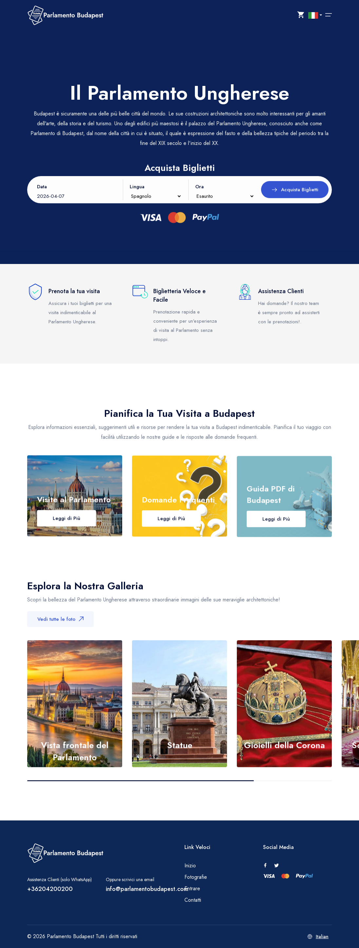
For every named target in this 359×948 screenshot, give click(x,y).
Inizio (190, 865)
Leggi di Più (66, 526)
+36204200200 (50, 889)
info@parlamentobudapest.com (147, 889)
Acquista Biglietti (294, 195)
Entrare (192, 888)
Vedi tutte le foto (60, 624)
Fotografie (195, 877)
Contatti (192, 900)
